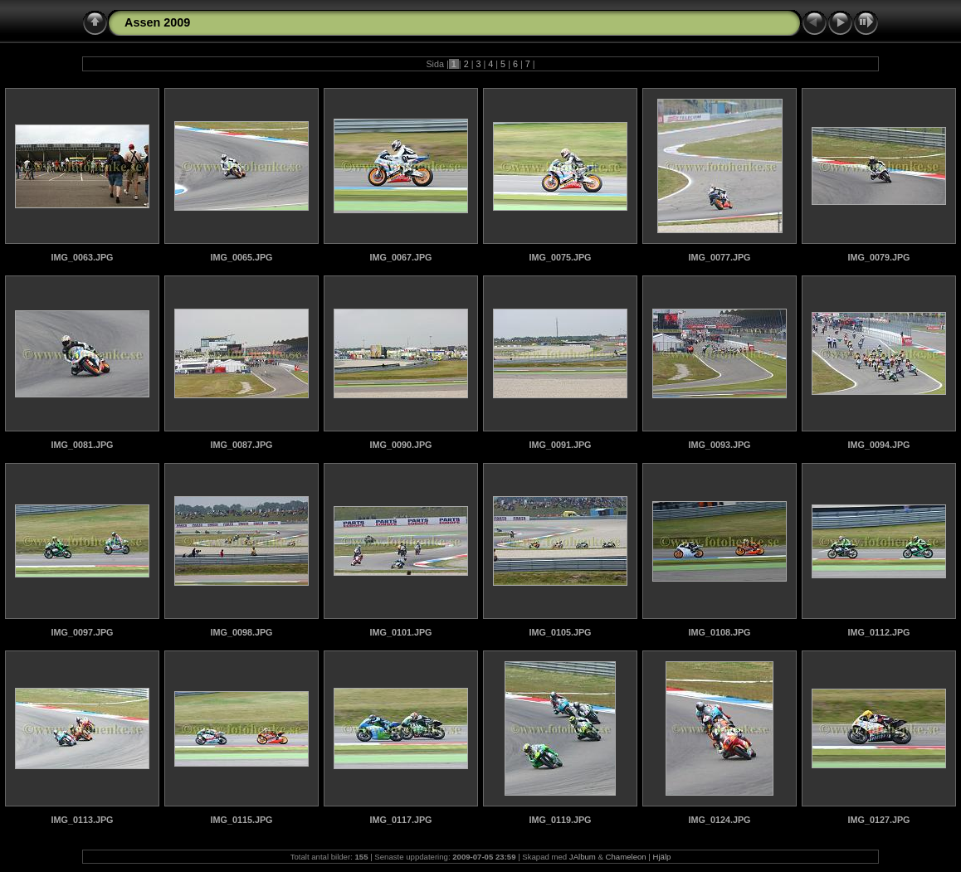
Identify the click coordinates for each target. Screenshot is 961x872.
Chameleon (626, 856)
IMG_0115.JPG (241, 820)
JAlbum (582, 856)
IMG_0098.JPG (241, 632)
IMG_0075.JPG (560, 257)
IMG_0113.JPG (82, 820)
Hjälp (662, 856)
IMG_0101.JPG (400, 632)
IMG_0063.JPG (82, 257)
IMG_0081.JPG (82, 445)
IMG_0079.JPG (878, 257)
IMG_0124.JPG (719, 820)
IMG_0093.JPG (719, 445)
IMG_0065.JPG (241, 257)
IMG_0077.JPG (719, 257)
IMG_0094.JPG (878, 445)
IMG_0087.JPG (241, 445)
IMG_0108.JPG (719, 632)
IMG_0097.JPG (82, 632)
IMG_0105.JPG (560, 632)
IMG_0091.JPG (560, 445)
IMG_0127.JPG (878, 820)
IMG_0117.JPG (400, 820)
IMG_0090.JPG (400, 445)
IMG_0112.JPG (878, 632)
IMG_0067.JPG (400, 257)
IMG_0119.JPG (560, 820)
